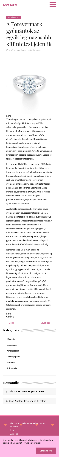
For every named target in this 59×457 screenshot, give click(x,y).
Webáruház (13, 17)
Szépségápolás (13, 356)
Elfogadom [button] (46, 451)
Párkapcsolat (12, 351)
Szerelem (10, 362)
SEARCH (24, 5)
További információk (31, 443)
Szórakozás (11, 368)
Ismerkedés (11, 345)
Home (12, 430)
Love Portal (11, 5)
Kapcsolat (13, 434)
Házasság (10, 339)
